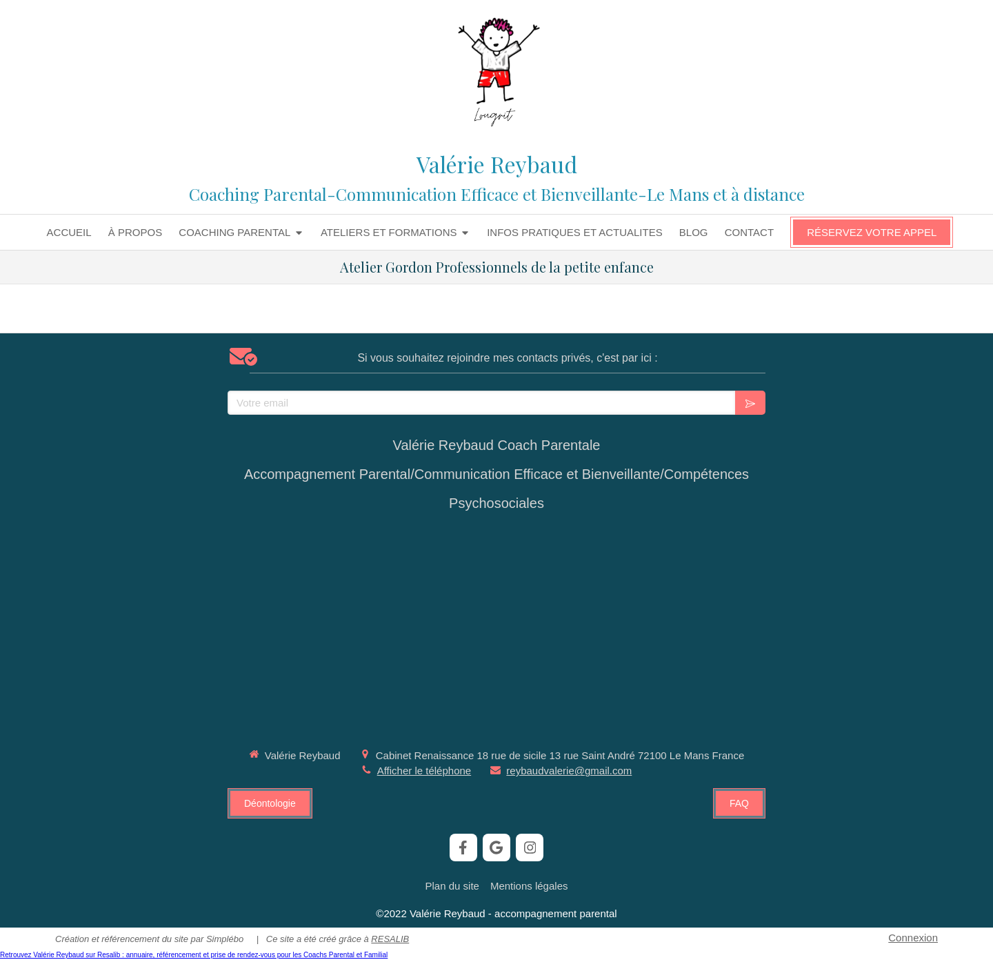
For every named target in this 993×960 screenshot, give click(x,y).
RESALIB (390, 939)
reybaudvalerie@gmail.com (569, 770)
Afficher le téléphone (424, 770)
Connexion (913, 937)
